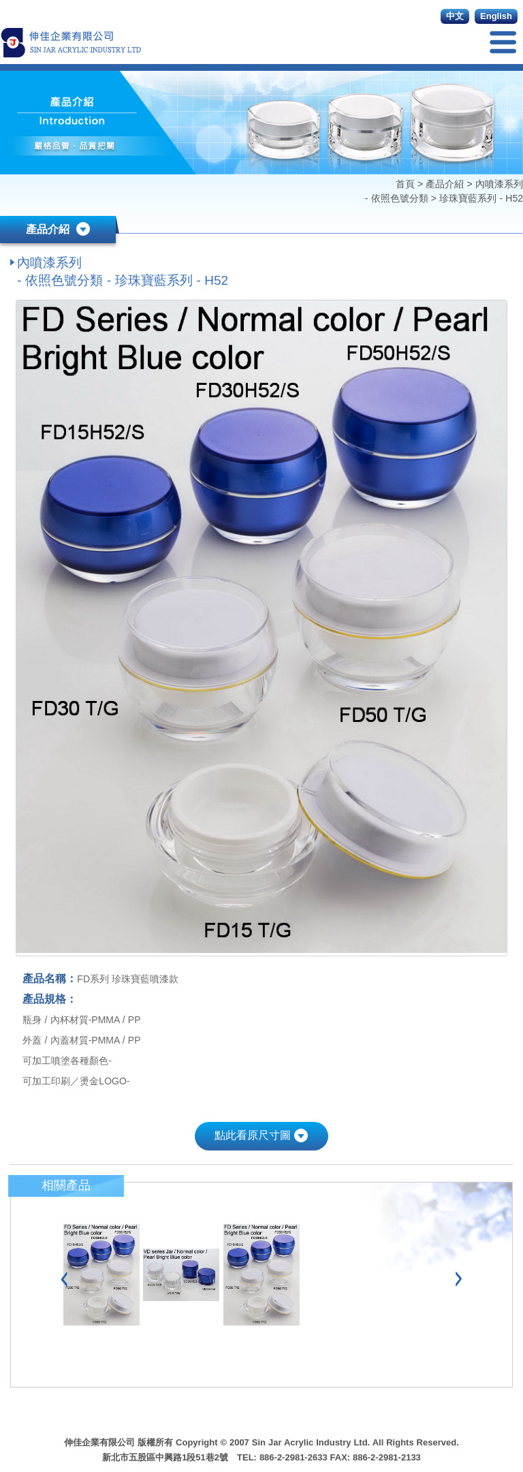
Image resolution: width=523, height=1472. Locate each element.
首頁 (406, 183)
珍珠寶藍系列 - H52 (481, 198)
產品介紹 (445, 183)
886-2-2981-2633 (293, 1457)
